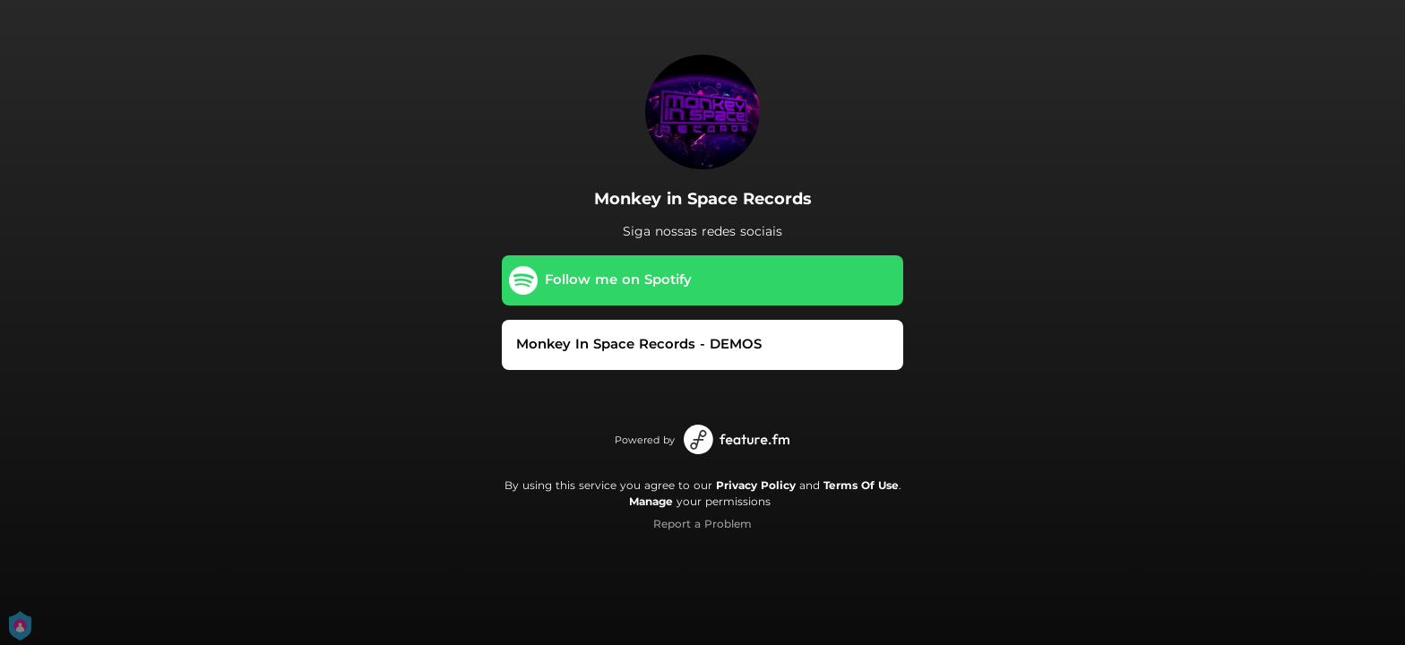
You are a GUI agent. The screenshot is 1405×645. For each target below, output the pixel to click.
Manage (651, 501)
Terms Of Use (861, 485)
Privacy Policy (756, 485)
